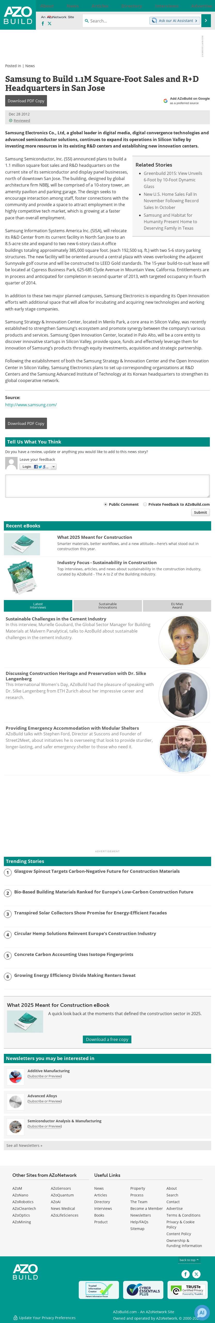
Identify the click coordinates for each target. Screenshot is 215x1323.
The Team (138, 1201)
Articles (100, 1195)
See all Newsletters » (24, 1145)
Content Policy (178, 1233)
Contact (173, 1201)
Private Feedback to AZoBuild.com (179, 504)
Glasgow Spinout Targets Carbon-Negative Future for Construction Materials (97, 871)
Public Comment (124, 504)
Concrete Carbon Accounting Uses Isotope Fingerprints (73, 954)
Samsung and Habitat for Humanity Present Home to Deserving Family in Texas (170, 221)
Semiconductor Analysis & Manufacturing (64, 1120)
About (171, 1188)
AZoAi (56, 1201)
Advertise (174, 1208)
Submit (200, 512)
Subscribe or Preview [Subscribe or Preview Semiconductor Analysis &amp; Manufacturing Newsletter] (45, 1126)
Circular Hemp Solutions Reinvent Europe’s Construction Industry (85, 933)
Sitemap (137, 1228)
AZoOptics (21, 1215)
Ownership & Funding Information (184, 1243)
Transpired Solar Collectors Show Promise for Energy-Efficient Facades (90, 912)
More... (203, 5)
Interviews (103, 1208)
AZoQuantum (62, 1195)
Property (137, 1188)
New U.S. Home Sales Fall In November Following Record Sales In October (171, 200)
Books (99, 1215)
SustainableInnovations (107, 606)
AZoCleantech (24, 1208)
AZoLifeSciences (64, 1215)
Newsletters (140, 1215)
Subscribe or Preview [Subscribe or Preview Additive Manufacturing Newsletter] (45, 1076)
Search (172, 1195)
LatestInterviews (38, 606)
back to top (189, 1260)
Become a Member (146, 1208)
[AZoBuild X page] (49, 24)
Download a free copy (107, 1039)
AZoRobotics (23, 1201)
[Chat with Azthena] (202, 1312)
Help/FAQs (139, 1221)
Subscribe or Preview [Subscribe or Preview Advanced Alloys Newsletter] (45, 1101)
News (30, 65)
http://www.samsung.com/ (31, 405)
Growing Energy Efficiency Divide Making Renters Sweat (75, 975)
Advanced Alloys (42, 1095)
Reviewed (19, 120)
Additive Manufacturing (49, 1070)
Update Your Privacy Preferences (44, 1316)
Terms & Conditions (183, 1215)
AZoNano (20, 1195)
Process (137, 1195)
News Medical (63, 1208)
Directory (102, 1201)
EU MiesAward (177, 606)
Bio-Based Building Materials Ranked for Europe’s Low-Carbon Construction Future (103, 891)
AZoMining (21, 1221)
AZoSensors (61, 1188)
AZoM (17, 1188)
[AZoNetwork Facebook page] (43, 24)
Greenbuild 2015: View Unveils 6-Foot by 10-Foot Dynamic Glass (173, 179)
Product (101, 1221)
